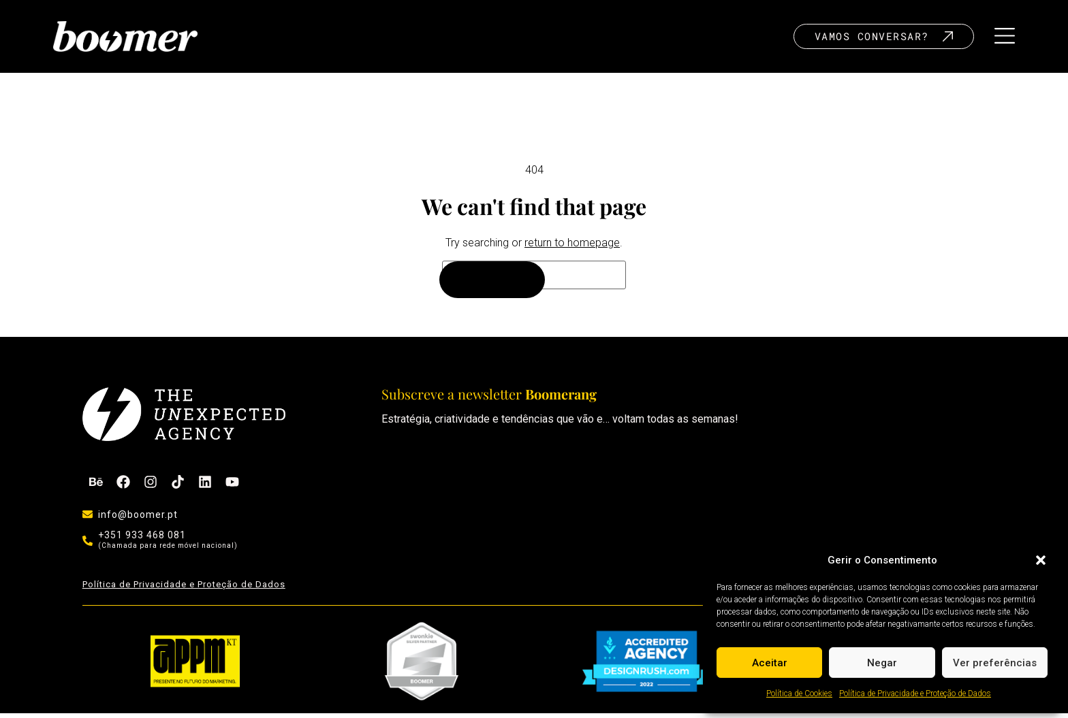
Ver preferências (995, 663)
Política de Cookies (799, 693)
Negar (882, 663)
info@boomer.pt (138, 519)
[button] (1041, 560)
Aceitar (769, 663)
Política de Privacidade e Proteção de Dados (915, 693)
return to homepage (572, 247)
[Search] (492, 285)
